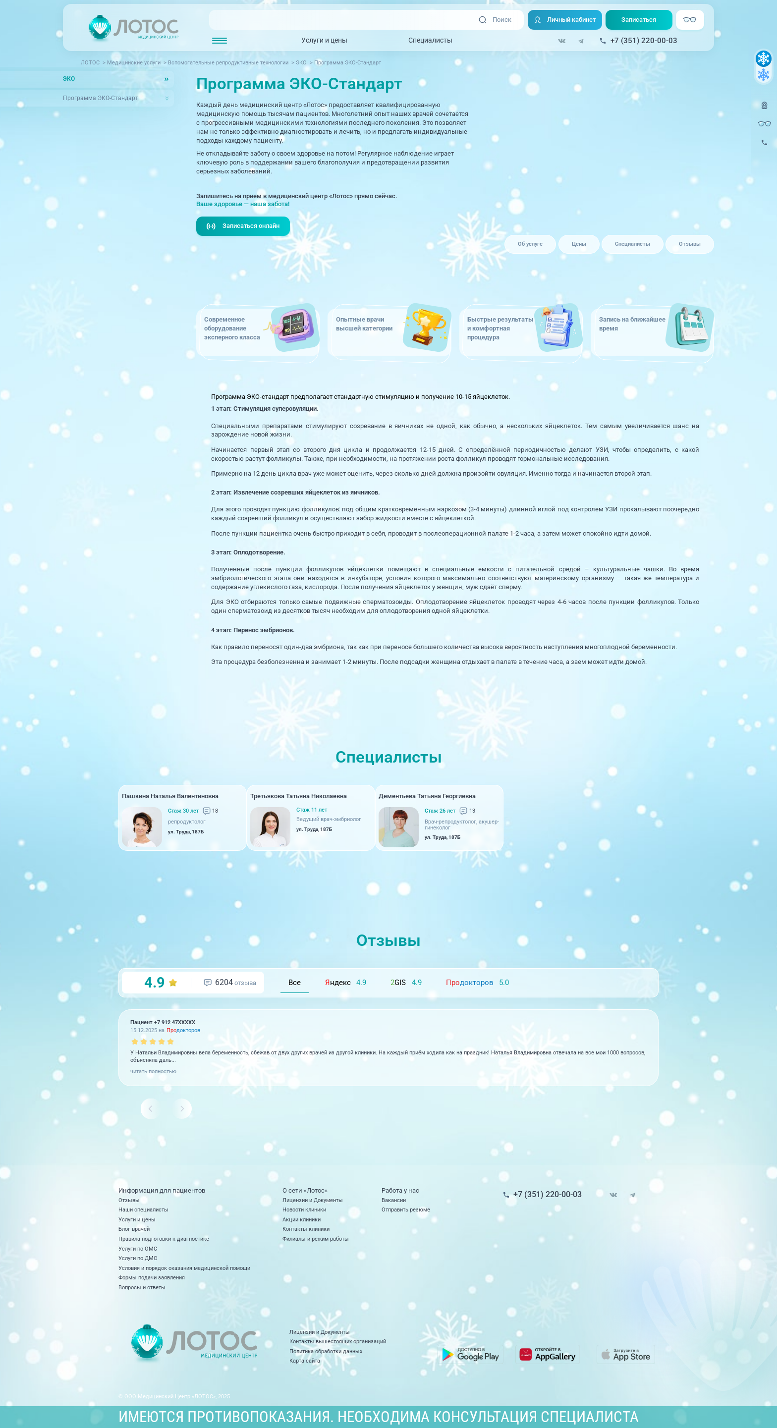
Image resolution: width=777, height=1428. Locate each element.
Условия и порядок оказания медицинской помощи (184, 1267)
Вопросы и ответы (142, 1287)
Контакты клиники (306, 1228)
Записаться (638, 19)
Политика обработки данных (325, 1351)
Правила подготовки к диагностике (163, 1238)
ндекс (345, 982)
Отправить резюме (406, 1209)
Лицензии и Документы (312, 1200)
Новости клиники (304, 1209)
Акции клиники (301, 1219)
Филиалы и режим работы (315, 1238)
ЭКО (69, 78)
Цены (579, 243)
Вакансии (394, 1200)
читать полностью (153, 1071)
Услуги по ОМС (137, 1248)
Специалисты (430, 40)
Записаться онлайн (242, 226)
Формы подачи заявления (151, 1277)
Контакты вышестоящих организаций (337, 1341)
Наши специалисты (143, 1209)
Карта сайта (304, 1360)
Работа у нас (400, 1190)
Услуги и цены (324, 40)
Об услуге (530, 243)
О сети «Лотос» (305, 1190)
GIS (405, 982)
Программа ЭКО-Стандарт (100, 98)
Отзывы (690, 243)
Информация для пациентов (161, 1190)
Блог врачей (134, 1228)
